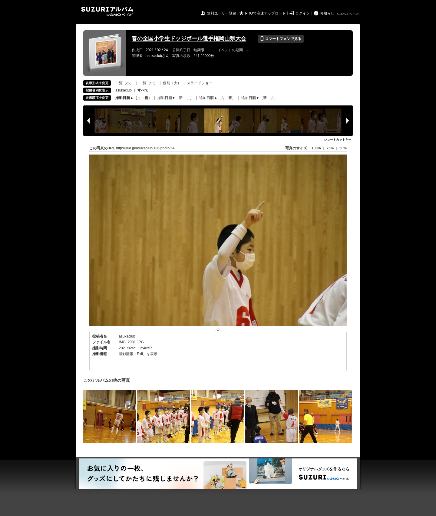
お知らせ (327, 13)
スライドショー (199, 83)
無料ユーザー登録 (221, 13)
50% (343, 148)
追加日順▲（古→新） (217, 98)
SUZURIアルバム (107, 11)
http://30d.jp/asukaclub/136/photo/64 (145, 148)
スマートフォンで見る (280, 39)
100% (316, 148)
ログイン (302, 13)
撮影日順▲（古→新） (133, 98)
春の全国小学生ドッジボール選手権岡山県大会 (189, 38)
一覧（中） (148, 83)
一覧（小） (124, 83)
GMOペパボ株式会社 (349, 14)
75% (330, 148)
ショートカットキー (337, 139)
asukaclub (123, 90)
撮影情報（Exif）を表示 (138, 354)
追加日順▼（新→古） (259, 98)
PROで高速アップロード (265, 13)
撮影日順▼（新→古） (175, 98)
